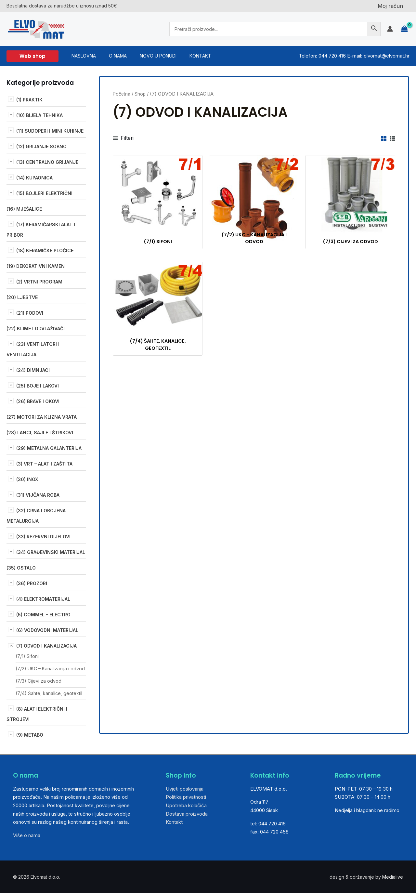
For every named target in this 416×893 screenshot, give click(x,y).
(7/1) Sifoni (27, 656)
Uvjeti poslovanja (184, 789)
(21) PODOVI (29, 313)
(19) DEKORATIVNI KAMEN (35, 266)
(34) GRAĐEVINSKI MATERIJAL (50, 552)
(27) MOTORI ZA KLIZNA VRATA (41, 417)
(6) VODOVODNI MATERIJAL (47, 630)
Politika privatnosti (186, 797)
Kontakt (174, 822)
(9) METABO (29, 735)
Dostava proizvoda (187, 814)
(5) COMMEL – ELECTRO (43, 614)
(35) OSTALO (21, 568)
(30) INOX (27, 479)
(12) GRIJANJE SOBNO (41, 146)
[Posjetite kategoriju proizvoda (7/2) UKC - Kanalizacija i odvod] (253, 202)
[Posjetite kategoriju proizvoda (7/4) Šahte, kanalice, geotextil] (157, 309)
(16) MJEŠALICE (24, 209)
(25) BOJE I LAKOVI (37, 385)
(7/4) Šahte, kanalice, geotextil (49, 693)
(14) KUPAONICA (34, 177)
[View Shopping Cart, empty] (404, 29)
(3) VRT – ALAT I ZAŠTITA (44, 463)
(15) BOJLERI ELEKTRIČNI (44, 193)
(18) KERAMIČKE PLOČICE (44, 250)
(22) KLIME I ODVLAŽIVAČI (35, 328)
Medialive (392, 877)
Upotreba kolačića (186, 805)
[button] (32, 56)
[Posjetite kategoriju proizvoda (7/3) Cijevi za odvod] (350, 202)
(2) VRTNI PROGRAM (39, 281)
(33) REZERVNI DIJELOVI (43, 536)
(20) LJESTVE (22, 297)
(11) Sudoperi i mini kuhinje (50, 131)
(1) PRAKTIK (29, 99)
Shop (141, 94)
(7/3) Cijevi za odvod (38, 681)
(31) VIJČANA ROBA (37, 495)
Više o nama (26, 835)
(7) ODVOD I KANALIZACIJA (46, 646)
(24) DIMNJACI (33, 370)
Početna (122, 94)
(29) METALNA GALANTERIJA (49, 448)
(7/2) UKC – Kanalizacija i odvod (50, 668)
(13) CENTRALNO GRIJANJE (47, 162)
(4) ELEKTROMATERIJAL (43, 599)
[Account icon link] (390, 29)
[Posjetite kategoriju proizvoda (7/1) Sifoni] (157, 202)
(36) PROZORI (31, 583)
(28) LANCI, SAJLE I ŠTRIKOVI (39, 432)
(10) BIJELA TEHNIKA (39, 115)
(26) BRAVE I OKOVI (37, 401)
